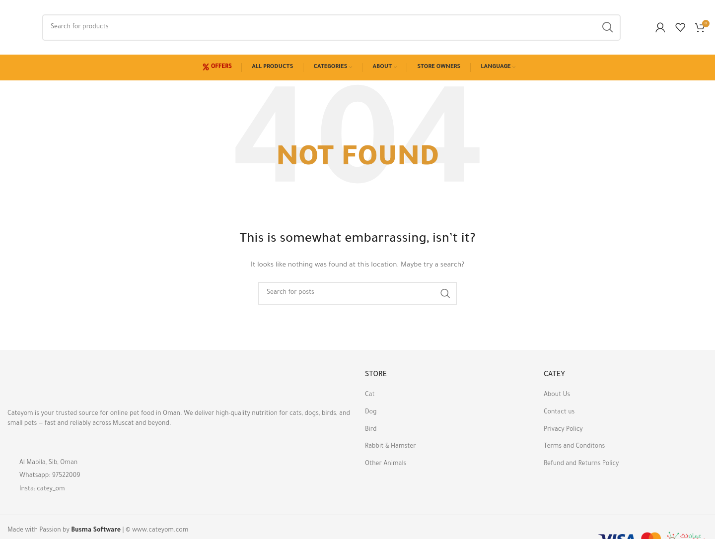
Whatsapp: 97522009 (49, 475)
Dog (371, 412)
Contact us (559, 412)
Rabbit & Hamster (390, 446)
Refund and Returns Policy (581, 464)
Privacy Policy (563, 429)
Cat (370, 395)
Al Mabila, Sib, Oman (48, 463)
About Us (557, 395)
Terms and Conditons (574, 446)
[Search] (331, 27)
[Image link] (62, 385)
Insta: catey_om (42, 489)
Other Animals (385, 464)
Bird (370, 429)
